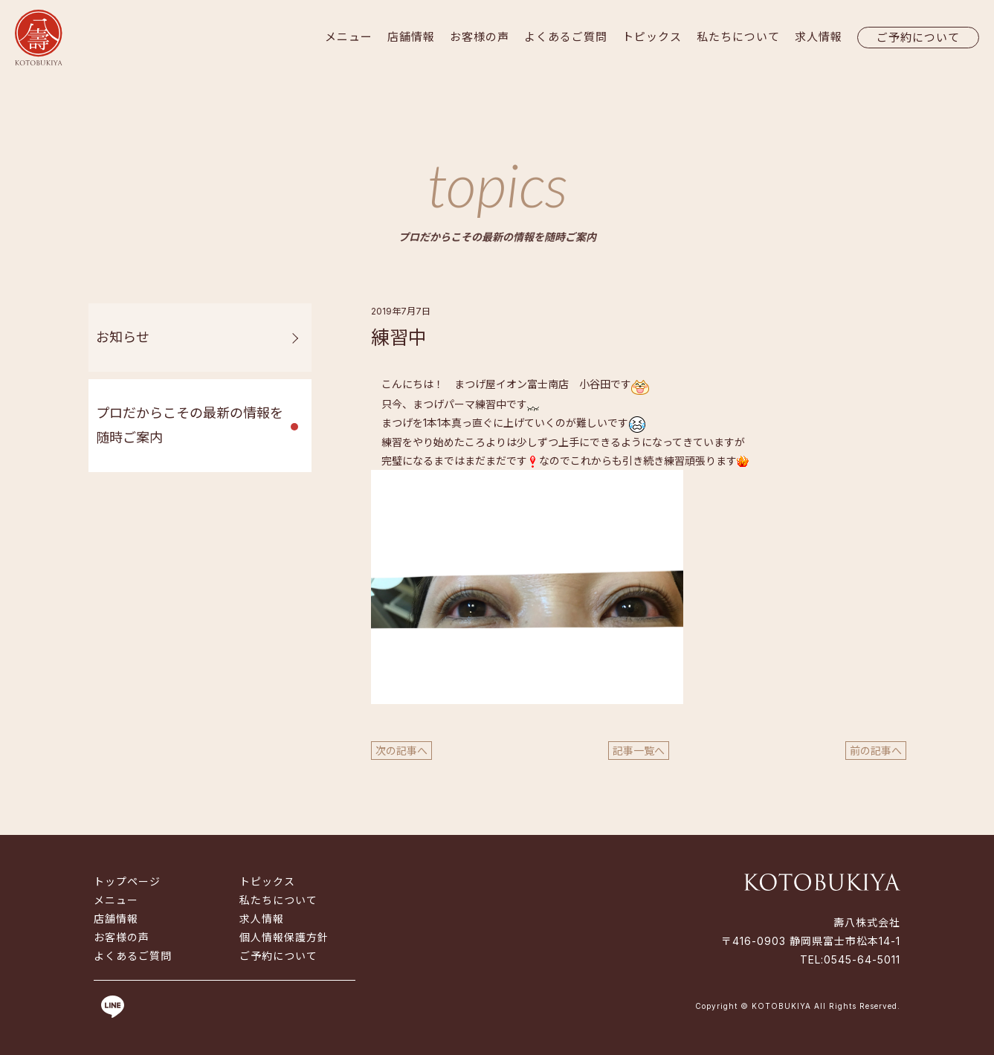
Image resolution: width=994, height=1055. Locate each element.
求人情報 (818, 37)
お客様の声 (479, 37)
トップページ (127, 881)
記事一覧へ (639, 750)
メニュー (348, 37)
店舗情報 (411, 37)
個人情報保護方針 (284, 937)
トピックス (652, 37)
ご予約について (918, 37)
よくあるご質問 (565, 37)
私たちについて (738, 37)
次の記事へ (401, 750)
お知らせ (122, 337)
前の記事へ (876, 750)
